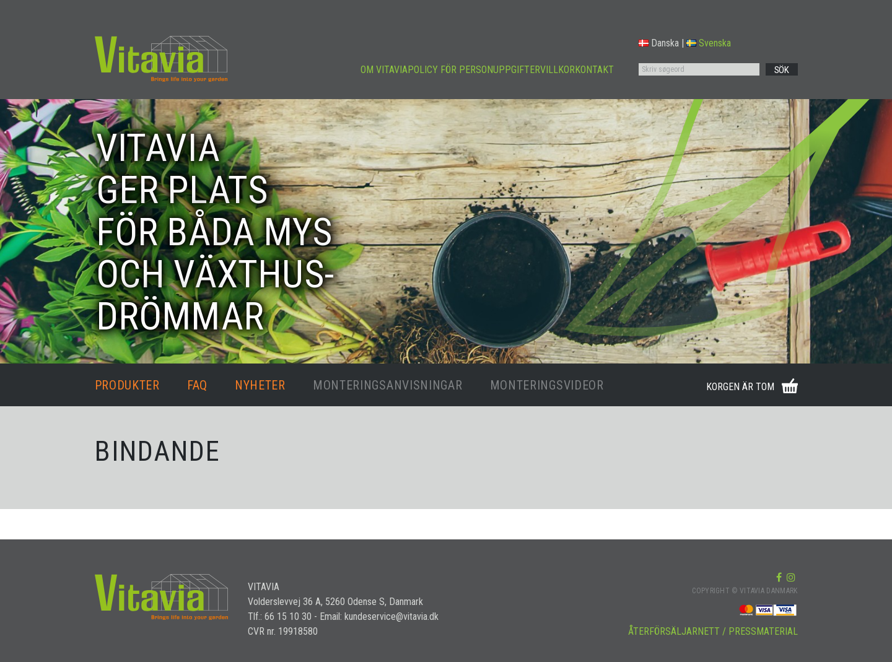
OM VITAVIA (384, 70)
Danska (659, 43)
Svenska (708, 43)
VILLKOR (557, 70)
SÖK (781, 70)
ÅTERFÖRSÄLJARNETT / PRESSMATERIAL (713, 631)
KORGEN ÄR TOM (740, 387)
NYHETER (260, 385)
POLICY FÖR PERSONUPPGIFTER (474, 70)
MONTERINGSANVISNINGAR (388, 385)
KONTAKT (594, 70)
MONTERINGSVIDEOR (547, 385)
